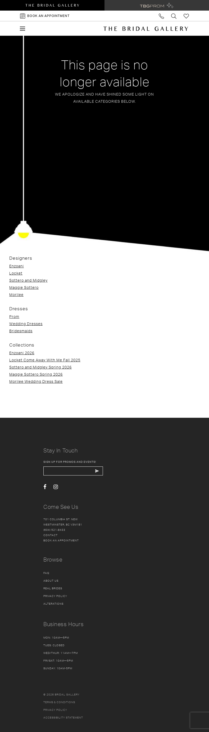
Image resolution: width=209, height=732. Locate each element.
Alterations (53, 603)
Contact (50, 535)
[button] (22, 28)
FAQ (46, 572)
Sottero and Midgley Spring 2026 (40, 367)
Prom (14, 316)
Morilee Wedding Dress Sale (36, 381)
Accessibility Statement (63, 717)
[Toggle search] (174, 16)
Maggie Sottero (24, 287)
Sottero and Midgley (28, 280)
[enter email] (73, 470)
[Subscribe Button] (97, 470)
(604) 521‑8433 (54, 529)
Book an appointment (61, 540)
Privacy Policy (55, 596)
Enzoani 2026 (21, 353)
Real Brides (52, 588)
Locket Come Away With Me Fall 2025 (44, 360)
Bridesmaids (21, 331)
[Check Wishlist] (186, 16)
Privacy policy (55, 709)
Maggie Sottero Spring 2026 (36, 374)
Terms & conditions (59, 702)
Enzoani (16, 266)
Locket (15, 273)
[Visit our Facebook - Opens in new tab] (44, 487)
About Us (50, 580)
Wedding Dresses (26, 323)
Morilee (16, 294)
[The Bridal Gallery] (145, 28)
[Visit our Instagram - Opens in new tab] (55, 487)
